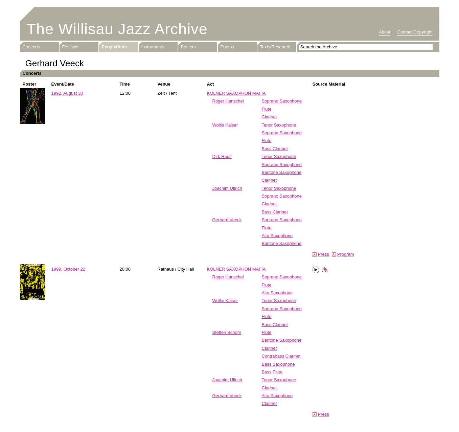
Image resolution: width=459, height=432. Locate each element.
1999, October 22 (68, 269)
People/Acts (114, 46)
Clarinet (269, 116)
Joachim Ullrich (227, 188)
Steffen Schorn (227, 332)
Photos (227, 46)
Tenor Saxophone (279, 125)
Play (316, 270)
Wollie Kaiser (225, 125)
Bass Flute (272, 371)
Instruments (152, 46)
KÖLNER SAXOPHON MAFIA (236, 93)
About (384, 32)
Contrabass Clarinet (281, 356)
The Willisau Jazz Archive (117, 29)
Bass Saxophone (278, 364)
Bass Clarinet (275, 148)
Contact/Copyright (414, 32)
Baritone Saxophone (282, 172)
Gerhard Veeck (227, 219)
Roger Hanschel (228, 101)
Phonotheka (324, 270)
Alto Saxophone (277, 235)
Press (323, 254)
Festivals (70, 46)
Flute (267, 109)
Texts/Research (275, 46)
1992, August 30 (67, 93)
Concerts (31, 46)
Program (345, 254)
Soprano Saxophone (282, 101)
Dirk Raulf (222, 156)
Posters (188, 46)
